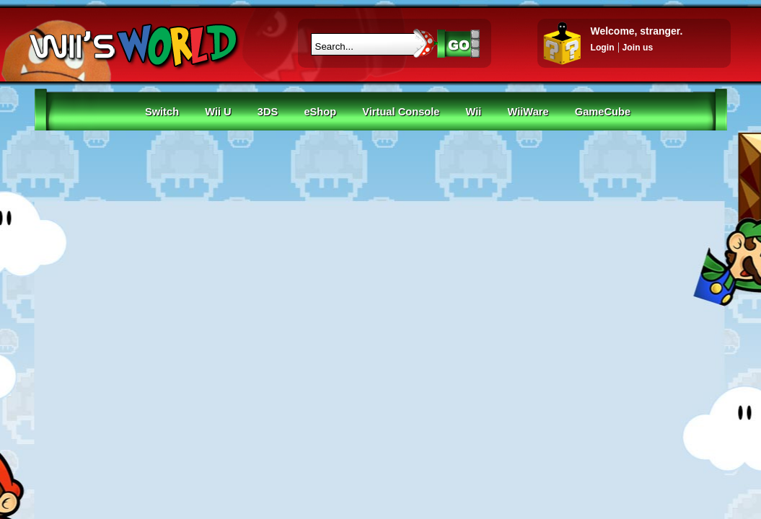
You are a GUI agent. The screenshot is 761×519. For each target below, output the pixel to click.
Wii (474, 111)
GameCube (602, 111)
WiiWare (528, 111)
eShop (320, 111)
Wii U (218, 111)
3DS (268, 111)
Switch (162, 111)
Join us (638, 48)
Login (603, 48)
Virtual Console (400, 111)
